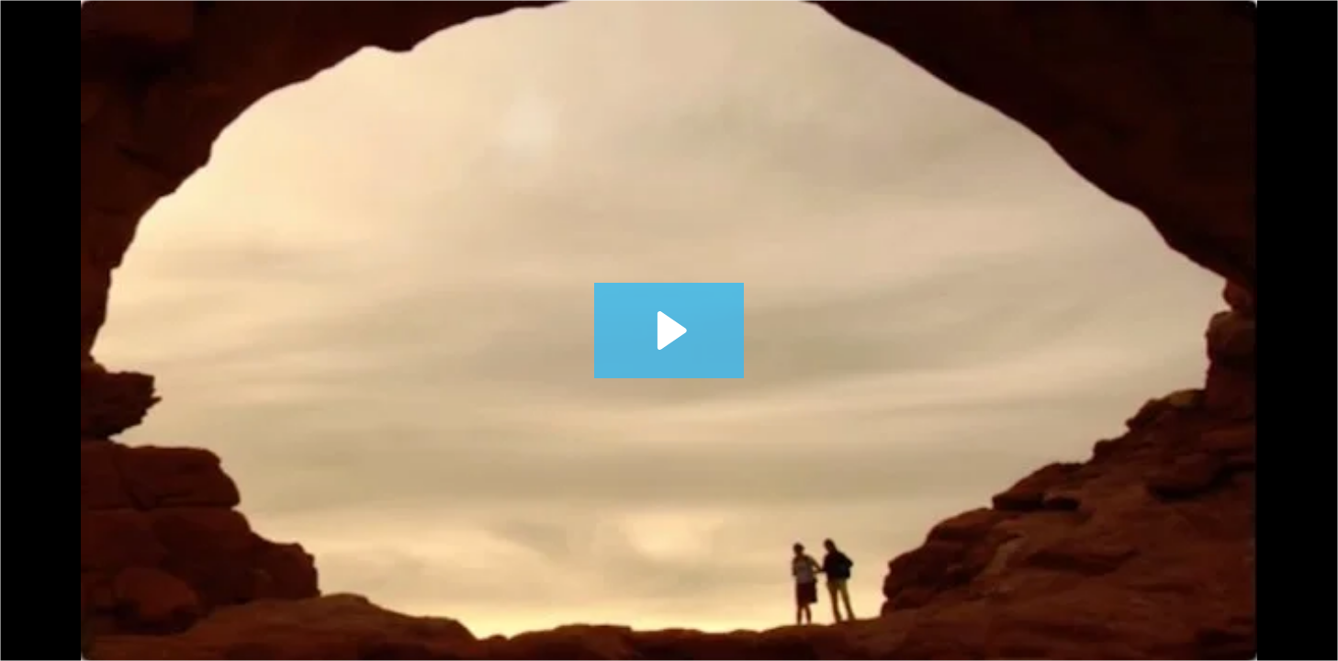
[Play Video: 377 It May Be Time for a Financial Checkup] (669, 330)
